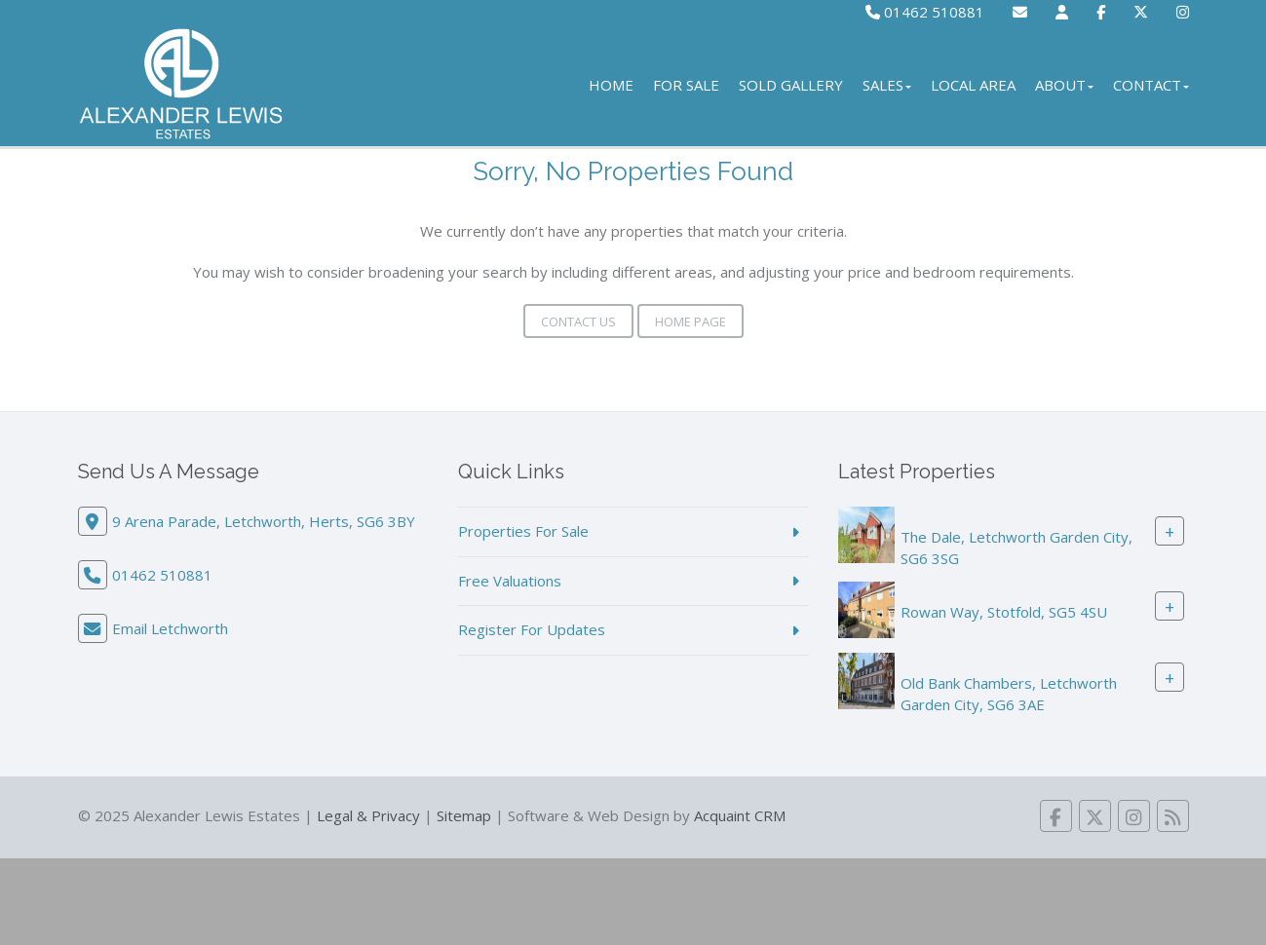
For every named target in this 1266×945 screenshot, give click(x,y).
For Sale (686, 84)
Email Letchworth (170, 628)
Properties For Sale (523, 531)
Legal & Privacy (368, 815)
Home (611, 84)
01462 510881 (924, 11)
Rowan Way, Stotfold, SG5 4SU (1004, 612)
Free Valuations (509, 580)
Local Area (973, 84)
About (1064, 84)
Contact (1151, 84)
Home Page (690, 321)
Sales (887, 84)
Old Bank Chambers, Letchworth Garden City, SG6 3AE (1009, 693)
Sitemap (464, 815)
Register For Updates (531, 629)
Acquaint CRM (740, 815)
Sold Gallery (791, 84)
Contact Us (578, 321)
